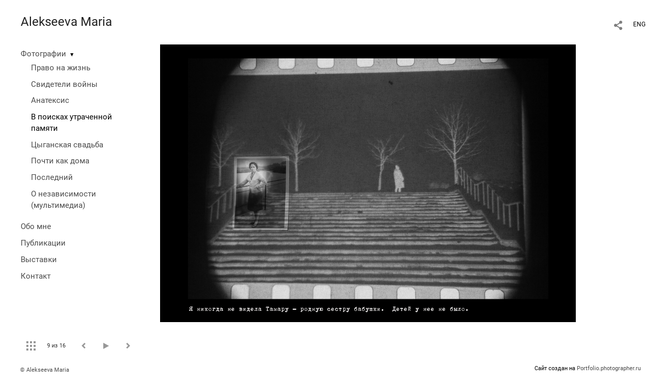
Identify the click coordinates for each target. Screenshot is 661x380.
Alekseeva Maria (66, 21)
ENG (639, 24)
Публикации (43, 243)
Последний (52, 177)
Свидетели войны (64, 84)
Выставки (39, 259)
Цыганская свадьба (67, 144)
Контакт (36, 276)
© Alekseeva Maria (44, 370)
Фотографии (43, 53)
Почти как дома (60, 160)
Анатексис (50, 100)
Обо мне (36, 226)
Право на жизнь (60, 67)
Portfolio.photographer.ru (609, 368)
